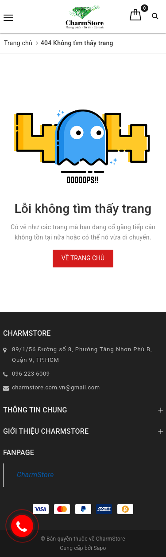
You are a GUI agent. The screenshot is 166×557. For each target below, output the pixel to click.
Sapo (99, 548)
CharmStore (35, 475)
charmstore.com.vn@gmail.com (56, 387)
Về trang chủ (83, 258)
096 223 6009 (31, 373)
